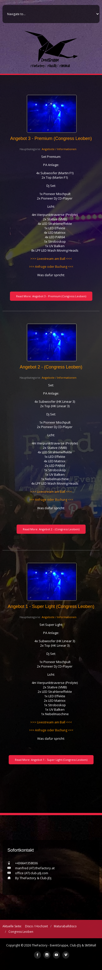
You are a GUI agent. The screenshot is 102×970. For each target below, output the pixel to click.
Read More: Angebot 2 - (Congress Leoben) (51, 529)
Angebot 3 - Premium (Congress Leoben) (51, 138)
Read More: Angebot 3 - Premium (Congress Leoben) (51, 296)
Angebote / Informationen (59, 149)
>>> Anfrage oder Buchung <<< (51, 267)
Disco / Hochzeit (36, 926)
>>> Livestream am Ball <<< (51, 258)
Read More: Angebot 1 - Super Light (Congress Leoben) (51, 760)
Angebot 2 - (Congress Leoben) (51, 367)
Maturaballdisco (65, 926)
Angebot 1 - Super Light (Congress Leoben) (51, 606)
